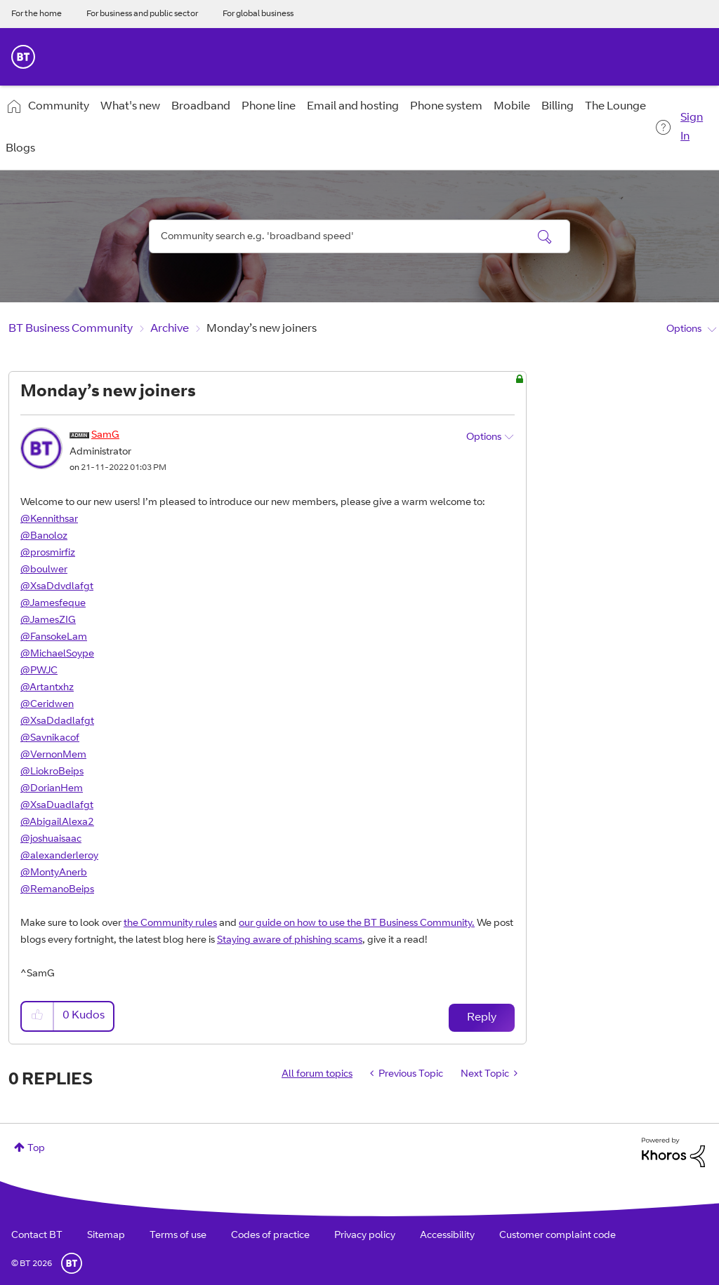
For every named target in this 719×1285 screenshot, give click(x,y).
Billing (557, 106)
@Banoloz (43, 536)
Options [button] (683, 330)
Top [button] (36, 1149)
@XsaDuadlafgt (56, 806)
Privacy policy (364, 1236)
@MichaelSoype (57, 654)
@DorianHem (51, 789)
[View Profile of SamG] (105, 435)
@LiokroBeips (52, 772)
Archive (169, 329)
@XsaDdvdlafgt (56, 587)
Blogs (20, 148)
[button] (38, 1016)
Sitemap (106, 1236)
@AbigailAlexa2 (57, 823)
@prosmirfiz (47, 553)
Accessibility (447, 1236)
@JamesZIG (48, 621)
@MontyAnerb (53, 873)
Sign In (691, 127)
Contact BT (36, 1236)
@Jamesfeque (53, 604)
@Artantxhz (47, 688)
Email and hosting (353, 106)
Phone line (269, 106)
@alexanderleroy (59, 856)
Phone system (446, 106)
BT (71, 1263)
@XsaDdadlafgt (57, 722)
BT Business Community (70, 329)
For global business (258, 14)
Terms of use (178, 1236)
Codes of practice (270, 1236)
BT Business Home (23, 57)
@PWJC (39, 671)
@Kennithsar (49, 520)
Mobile (512, 106)
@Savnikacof (49, 739)
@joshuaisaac (50, 840)
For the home (36, 14)
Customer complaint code (557, 1236)
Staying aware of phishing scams (289, 941)
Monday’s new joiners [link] (261, 329)
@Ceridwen (47, 705)
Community (58, 106)
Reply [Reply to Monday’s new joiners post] (481, 1017)
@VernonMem (53, 755)
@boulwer (43, 570)
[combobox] (359, 236)
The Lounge (615, 106)
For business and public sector (142, 14)
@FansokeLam (53, 637)
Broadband (200, 106)
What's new (130, 106)
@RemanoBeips (57, 890)
